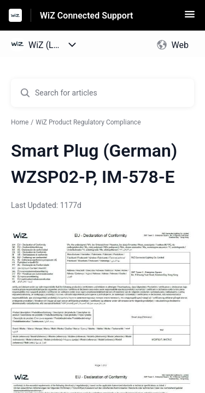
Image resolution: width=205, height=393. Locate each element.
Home (19, 122)
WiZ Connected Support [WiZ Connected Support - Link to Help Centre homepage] (86, 15)
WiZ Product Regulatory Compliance (88, 122)
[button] (189, 18)
